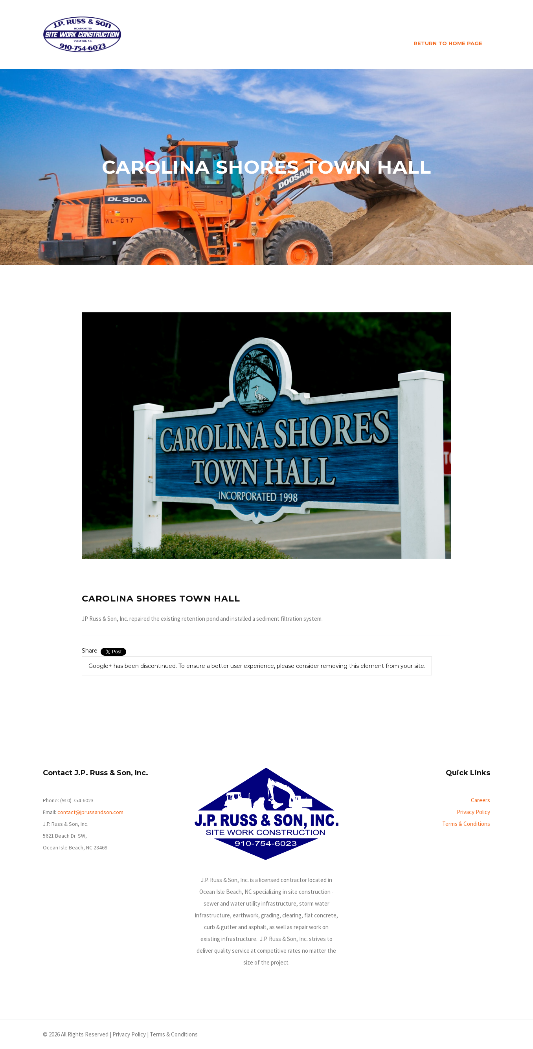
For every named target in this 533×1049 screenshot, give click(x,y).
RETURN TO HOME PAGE (448, 43)
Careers (480, 800)
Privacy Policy (473, 812)
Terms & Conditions (466, 823)
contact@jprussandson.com (90, 812)
